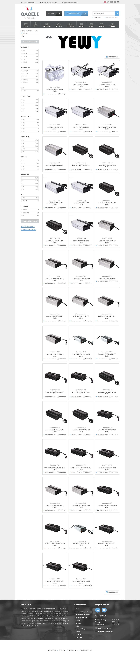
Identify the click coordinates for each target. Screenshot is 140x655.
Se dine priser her (73, 13)
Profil (77, 609)
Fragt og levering (81, 617)
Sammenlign (62, 94)
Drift (35, 26)
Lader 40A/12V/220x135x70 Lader (81, 506)
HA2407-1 (25, 73)
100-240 (25, 201)
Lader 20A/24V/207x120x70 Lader (55, 431)
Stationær (70, 26)
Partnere (78, 620)
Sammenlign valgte (113, 56)
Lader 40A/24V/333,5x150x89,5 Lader (107, 506)
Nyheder (78, 623)
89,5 (24, 149)
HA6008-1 (25, 79)
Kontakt (78, 635)
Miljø (77, 626)
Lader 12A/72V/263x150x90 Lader (81, 355)
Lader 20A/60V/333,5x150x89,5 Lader (54, 468)
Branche (58, 26)
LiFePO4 (25, 209)
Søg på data (97, 18)
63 (23, 143)
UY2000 (25, 62)
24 (23, 163)
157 (23, 102)
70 (23, 146)
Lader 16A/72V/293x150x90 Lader (54, 393)
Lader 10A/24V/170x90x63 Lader (107, 241)
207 (24, 111)
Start (26, 26)
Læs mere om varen (50, 94)
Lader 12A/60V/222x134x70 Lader (107, 317)
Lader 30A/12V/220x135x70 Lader (54, 506)
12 (23, 160)
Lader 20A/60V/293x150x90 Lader (107, 431)
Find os (78, 632)
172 (23, 108)
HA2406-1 (25, 71)
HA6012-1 (25, 82)
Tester (81, 26)
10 (23, 186)
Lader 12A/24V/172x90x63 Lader (54, 317)
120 (23, 122)
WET (24, 215)
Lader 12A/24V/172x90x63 (107, 279)
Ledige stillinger (81, 629)
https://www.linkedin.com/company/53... (97, 610)
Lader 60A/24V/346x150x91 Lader (107, 544)
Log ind (51, 13)
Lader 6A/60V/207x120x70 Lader (107, 128)
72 (23, 169)
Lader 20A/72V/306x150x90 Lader (107, 468)
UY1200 (25, 53)
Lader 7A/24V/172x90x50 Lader (54, 204)
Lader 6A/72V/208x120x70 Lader (80, 166)
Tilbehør (102, 26)
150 (23, 131)
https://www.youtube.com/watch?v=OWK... (104, 610)
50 (23, 140)
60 (23, 166)
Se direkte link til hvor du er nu (28, 228)
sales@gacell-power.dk (105, 631)
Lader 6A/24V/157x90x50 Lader (81, 85)
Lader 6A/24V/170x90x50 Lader (54, 128)
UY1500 (25, 56)
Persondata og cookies (83, 615)
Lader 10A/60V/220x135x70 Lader (54, 279)
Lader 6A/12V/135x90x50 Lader (55, 90)
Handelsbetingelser (82, 612)
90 (23, 119)
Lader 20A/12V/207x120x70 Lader (107, 393)
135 (23, 99)
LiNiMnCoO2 (26, 212)
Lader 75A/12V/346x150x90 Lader (81, 582)
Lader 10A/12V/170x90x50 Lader (81, 241)
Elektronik (47, 26)
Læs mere (79, 637)
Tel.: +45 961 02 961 (104, 628)
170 (23, 105)
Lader (91, 26)
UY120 (24, 50)
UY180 (24, 59)
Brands (112, 26)
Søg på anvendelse (111, 18)
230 (24, 198)
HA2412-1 (25, 76)
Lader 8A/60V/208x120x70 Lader (107, 204)
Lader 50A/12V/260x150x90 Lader (81, 544)
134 (23, 125)
